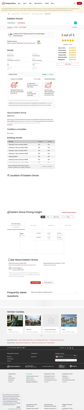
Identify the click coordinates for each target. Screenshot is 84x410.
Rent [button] (25, 3)
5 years (68, 217)
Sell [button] (31, 3)
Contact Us (34, 353)
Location (15, 27)
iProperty (73, 366)
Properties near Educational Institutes (50, 387)
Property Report (62, 366)
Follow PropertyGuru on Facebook (65, 348)
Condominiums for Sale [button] (50, 378)
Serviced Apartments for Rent (68, 380)
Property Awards (31, 366)
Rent (48, 217)
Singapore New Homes (14, 387)
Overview (9, 27)
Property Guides (11, 378)
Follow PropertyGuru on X (74, 348)
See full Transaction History (69, 212)
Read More (10, 124)
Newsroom (33, 356)
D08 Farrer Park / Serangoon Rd (68, 397)
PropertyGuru (12, 374)
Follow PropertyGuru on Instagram (68, 348)
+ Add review (68, 64)
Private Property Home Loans (32, 376)
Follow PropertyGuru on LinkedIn (72, 348)
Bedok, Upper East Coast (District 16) (24, 121)
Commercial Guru (13, 366)
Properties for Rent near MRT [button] (32, 395)
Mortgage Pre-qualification (31, 381)
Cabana (10, 329)
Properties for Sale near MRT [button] (32, 391)
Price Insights (22, 27)
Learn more (49, 103)
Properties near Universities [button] (50, 391)
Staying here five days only (49, 265)
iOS (24, 347)
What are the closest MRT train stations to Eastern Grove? (22, 265)
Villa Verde (28, 329)
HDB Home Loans (29, 378)
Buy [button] (20, 3)
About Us (9, 356)
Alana (63, 329)
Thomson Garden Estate (50, 329)
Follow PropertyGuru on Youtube (70, 348)
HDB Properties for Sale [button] (50, 376)
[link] (30, 35)
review (70, 44)
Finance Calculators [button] (31, 380)
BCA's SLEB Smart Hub (42, 105)
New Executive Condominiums (14, 391)
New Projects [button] (38, 3)
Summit (48, 366)
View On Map (37, 79)
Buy (43, 217)
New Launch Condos (12, 389)
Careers (9, 361)
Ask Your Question (47, 166)
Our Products (10, 358)
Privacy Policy (16, 399)
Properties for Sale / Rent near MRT (31, 387)
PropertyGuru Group (12, 353)
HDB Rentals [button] (65, 376)
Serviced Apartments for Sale (50, 380)
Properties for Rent (67, 374)
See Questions (48, 282)
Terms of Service (23, 406)
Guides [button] (47, 3)
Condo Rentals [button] (66, 378)
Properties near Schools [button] (50, 393)
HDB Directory (11, 380)
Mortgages (29, 374)
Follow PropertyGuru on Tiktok (76, 348)
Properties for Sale (49, 374)
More (53, 3)
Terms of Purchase (41, 406)
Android (19, 347)
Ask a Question (35, 282)
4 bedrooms (56, 217)
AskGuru (10, 376)
